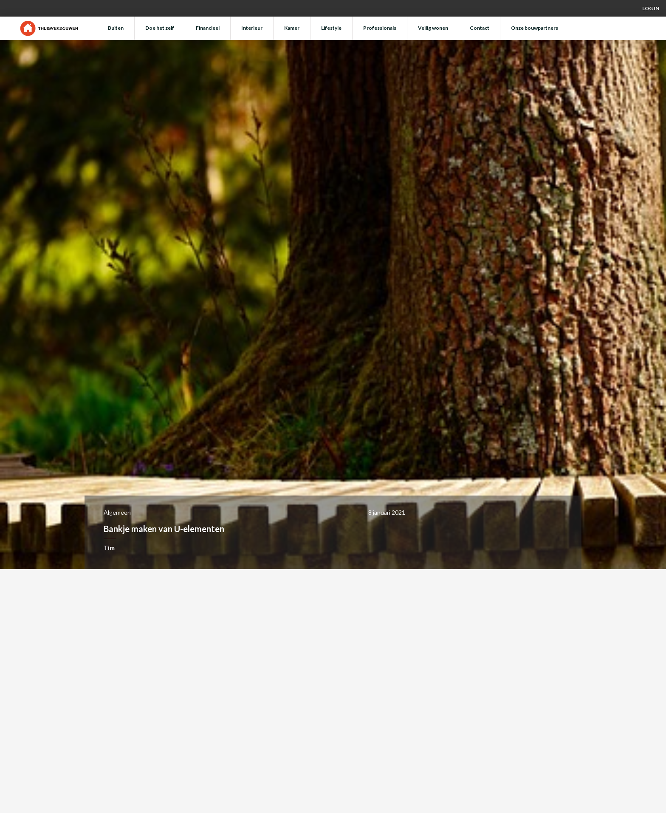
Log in (650, 8)
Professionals (379, 28)
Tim (109, 547)
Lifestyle (331, 28)
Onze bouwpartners (534, 28)
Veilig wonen (433, 28)
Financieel (208, 28)
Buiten (116, 28)
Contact (479, 28)
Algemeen (117, 512)
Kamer (291, 28)
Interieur (251, 28)
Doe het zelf (159, 28)
